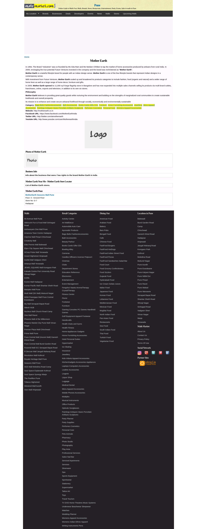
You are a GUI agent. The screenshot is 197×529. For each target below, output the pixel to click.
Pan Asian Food (106, 318)
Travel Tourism (68, 499)
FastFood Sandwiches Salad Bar (113, 261)
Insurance (66, 351)
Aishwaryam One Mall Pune (36, 229)
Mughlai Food (105, 310)
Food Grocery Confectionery (111, 268)
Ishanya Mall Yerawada (34, 264)
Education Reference (71, 272)
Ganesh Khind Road (145, 234)
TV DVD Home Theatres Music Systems (79, 503)
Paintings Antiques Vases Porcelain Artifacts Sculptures (60, 108)
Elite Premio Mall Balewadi (35, 244)
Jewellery (138, 105)
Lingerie (65, 374)
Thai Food (104, 333)
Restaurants (105, 322)
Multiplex (65, 397)
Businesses (57, 14)
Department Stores (70, 268)
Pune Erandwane (144, 268)
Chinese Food (105, 242)
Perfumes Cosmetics (93, 108)
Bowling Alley (67, 249)
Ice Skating (66, 347)
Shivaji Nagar (143, 303)
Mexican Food (106, 307)
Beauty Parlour (68, 242)
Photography (67, 445)
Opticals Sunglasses (70, 408)
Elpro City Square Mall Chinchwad (38, 248)
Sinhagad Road (143, 307)
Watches (65, 510)
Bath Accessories (70, 105)
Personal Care (109, 108)
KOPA (26, 278)
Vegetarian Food (107, 341)
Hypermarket (67, 343)
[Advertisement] (98, 35)
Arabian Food (105, 223)
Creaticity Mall (30, 241)
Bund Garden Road (145, 223)
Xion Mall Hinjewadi (32, 390)
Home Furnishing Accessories (120, 105)
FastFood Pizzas (107, 257)
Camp (140, 226)
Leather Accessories (70, 370)
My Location (31, 14)
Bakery (103, 226)
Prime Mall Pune (31, 333)
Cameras (66, 253)
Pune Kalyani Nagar (145, 272)
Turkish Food (105, 337)
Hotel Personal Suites (71, 339)
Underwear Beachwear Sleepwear (76, 506)
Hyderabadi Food (107, 280)
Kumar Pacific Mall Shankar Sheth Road (41, 286)
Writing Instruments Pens (72, 526)
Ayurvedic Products (70, 230)
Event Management (70, 284)
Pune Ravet (142, 284)
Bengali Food (105, 234)
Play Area (66, 449)
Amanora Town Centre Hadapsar (38, 233)
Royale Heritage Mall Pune (35, 359)
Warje (139, 318)
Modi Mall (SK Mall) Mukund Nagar (39, 293)
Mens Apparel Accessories (73, 389)
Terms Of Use (143, 343)
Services (65, 464)
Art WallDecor (68, 223)
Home (26, 57)
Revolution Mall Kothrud (34, 355)
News (99, 14)
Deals (68, 14)
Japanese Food (106, 291)
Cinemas (65, 261)
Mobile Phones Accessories (73, 393)
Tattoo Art (66, 491)
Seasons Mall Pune (32, 363)
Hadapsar (141, 238)
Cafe (102, 238)
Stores (116, 14)
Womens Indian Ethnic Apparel (75, 522)
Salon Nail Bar (68, 457)
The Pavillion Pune (32, 378)
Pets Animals (67, 434)
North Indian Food (107, 314)
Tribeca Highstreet (32, 382)
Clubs (64, 265)
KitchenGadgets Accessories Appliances (79, 362)
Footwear (66, 302)
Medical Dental (68, 385)
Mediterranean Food (108, 303)
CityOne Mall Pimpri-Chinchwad (37, 237)
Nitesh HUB (29, 307)
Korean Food (105, 295)
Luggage (65, 381)
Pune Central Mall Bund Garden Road (40, 344)
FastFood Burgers (107, 245)
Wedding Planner (69, 514)
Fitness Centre (68, 294)
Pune (97, 5)
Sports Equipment (69, 476)
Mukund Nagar (143, 261)
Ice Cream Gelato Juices (110, 284)
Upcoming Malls (129, 14)
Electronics (66, 276)
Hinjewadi (141, 242)
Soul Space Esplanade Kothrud (37, 371)
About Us (141, 331)
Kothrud (140, 253)
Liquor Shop (67, 377)
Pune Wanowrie (144, 291)
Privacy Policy (143, 339)
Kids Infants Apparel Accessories (75, 358)
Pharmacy (66, 438)
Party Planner (67, 418)
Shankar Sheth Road (146, 299)
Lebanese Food (106, 299)
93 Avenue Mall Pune (33, 219)
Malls (108, 14)
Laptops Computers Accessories (75, 366)
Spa (63, 472)
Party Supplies (68, 422)
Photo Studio (67, 441)
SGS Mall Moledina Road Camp (37, 367)
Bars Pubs (104, 230)
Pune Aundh (142, 265)
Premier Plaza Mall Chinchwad (37, 329)
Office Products (68, 404)
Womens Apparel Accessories (128, 108)
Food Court (104, 265)
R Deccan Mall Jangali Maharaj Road (39, 351)
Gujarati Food (105, 276)
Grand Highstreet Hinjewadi (35, 256)
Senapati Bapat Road (146, 295)
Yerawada (141, 322)
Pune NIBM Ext (143, 276)
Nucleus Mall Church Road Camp (38, 311)
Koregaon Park (143, 249)
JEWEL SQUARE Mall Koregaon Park (40, 267)
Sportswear (67, 480)
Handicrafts (67, 320)
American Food (106, 219)
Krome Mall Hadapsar (33, 282)
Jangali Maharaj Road (146, 245)
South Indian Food (107, 330)
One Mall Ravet (30, 315)
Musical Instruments (70, 400)
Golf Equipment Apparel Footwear (76, 316)
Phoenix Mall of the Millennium (37, 319)
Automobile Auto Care (71, 226)
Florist (64, 298)
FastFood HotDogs (108, 249)
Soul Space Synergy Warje (35, 374)
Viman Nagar (142, 314)
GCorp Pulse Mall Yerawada (36, 252)
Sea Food (104, 326)
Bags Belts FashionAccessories (48, 105)
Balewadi (141, 219)
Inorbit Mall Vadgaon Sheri (35, 260)
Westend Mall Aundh (33, 386)
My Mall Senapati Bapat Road (36, 304)
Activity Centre (68, 219)
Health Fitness (68, 328)
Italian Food (105, 288)
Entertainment (68, 280)
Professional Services (71, 453)
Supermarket (67, 487)
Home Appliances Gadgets (73, 331)
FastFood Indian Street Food (112, 253)
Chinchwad (142, 230)
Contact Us (142, 335)
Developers (79, 14)
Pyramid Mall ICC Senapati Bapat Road (40, 348)
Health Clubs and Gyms (72, 324)
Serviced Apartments (70, 461)
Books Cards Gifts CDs (88, 105)
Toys (64, 495)
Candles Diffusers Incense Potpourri (77, 257)
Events (90, 14)
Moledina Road (143, 257)
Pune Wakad (142, 288)
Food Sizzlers (105, 272)
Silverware (66, 468)
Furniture (103, 105)
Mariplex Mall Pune (32, 289)
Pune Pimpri (142, 280)
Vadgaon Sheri (143, 310)
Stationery (66, 483)
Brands (46, 14)
